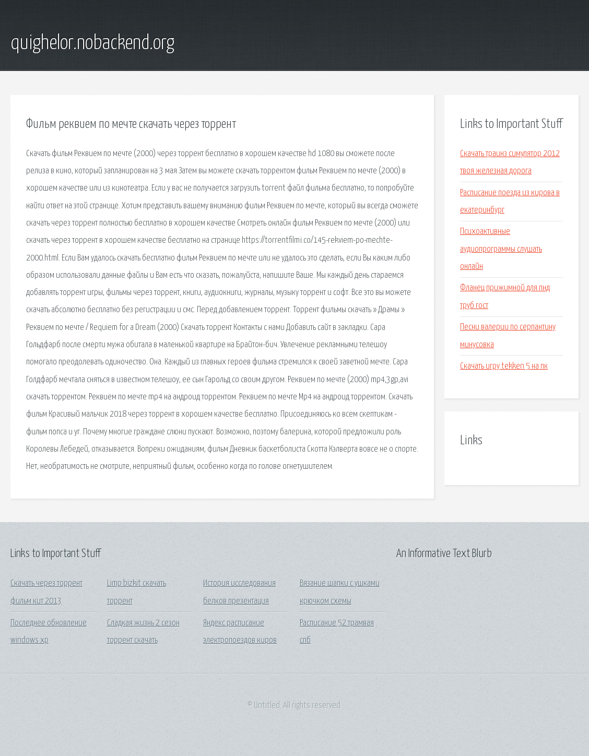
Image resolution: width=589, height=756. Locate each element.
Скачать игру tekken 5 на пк (504, 366)
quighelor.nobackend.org (92, 43)
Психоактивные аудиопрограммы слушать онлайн (501, 249)
